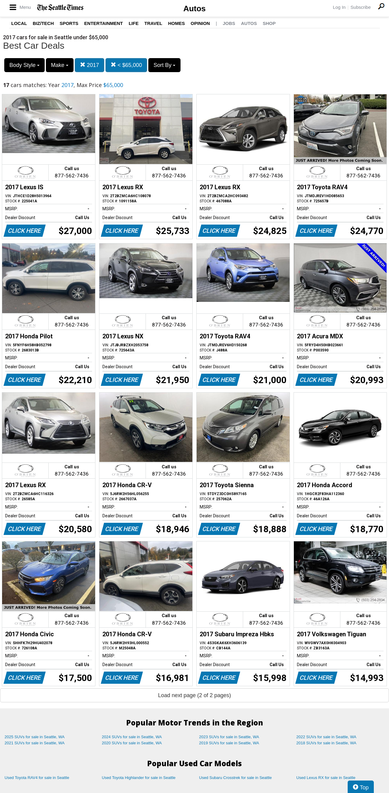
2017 (89, 65)
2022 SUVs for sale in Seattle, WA (326, 737)
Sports (69, 23)
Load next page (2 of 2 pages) (194, 695)
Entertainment (103, 23)
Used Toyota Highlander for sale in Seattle (139, 777)
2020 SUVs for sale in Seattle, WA (132, 743)
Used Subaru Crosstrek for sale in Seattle (235, 777)
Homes (176, 23)
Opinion (200, 23)
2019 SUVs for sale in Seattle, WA (229, 743)
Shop (269, 23)
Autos (194, 8)
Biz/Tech (43, 23)
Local (19, 23)
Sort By (164, 65)
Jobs (229, 23)
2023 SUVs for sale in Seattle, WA (229, 737)
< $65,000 (126, 65)
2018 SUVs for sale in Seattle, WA (326, 743)
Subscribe (360, 7)
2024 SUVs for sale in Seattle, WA (132, 737)
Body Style (24, 65)
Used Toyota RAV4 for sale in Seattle (37, 777)
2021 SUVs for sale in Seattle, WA (35, 743)
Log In (339, 7)
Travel (153, 23)
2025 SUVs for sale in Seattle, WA (35, 737)
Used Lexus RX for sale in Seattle (325, 777)
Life (134, 23)
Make (59, 65)
